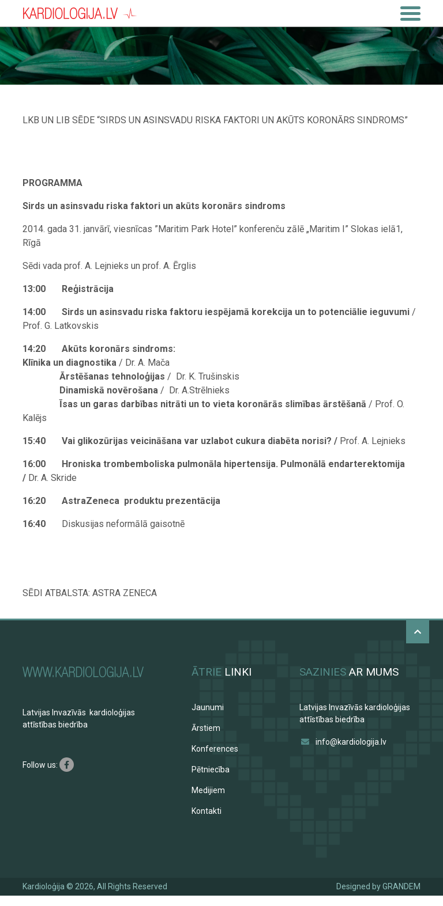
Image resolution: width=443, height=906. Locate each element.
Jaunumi (208, 707)
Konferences (215, 748)
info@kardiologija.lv (351, 741)
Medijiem (208, 790)
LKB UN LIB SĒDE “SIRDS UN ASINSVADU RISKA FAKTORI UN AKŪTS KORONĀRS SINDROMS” (215, 120)
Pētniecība (211, 769)
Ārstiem (206, 728)
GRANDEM (401, 886)
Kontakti (207, 811)
